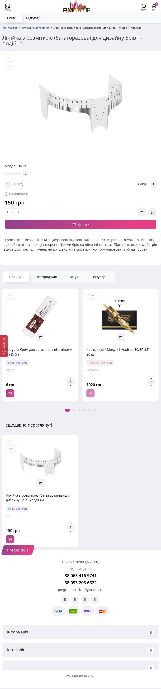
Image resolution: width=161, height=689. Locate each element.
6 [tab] (94, 410)
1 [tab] (67, 410)
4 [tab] (84, 410)
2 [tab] (73, 410)
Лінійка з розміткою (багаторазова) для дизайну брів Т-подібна (38, 497)
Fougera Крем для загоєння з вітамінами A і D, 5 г (39, 351)
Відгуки (33, 17)
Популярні (100, 277)
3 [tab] (79, 410)
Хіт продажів (46, 277)
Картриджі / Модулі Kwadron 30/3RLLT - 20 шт (118, 351)
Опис (11, 18)
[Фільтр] (4, 346)
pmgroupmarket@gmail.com (80, 589)
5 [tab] (89, 410)
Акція (74, 277)
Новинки (16, 277)
